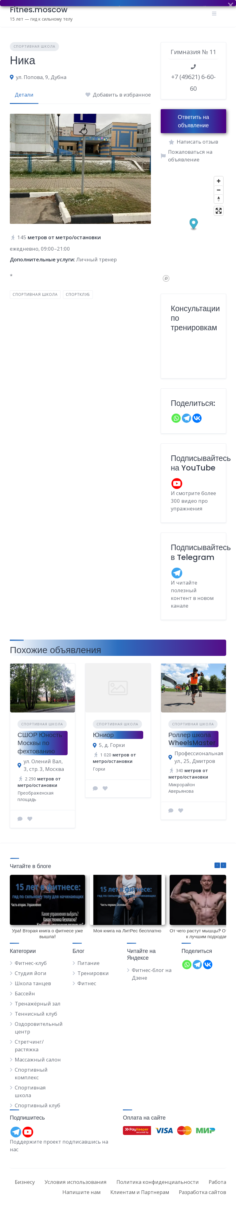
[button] (193, 224)
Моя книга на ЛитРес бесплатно (127, 930)
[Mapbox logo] (166, 278)
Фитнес (86, 983)
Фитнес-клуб (31, 962)
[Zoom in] (218, 181)
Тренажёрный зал (38, 1003)
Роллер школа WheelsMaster (192, 738)
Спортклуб (78, 294)
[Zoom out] (218, 189)
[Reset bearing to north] (218, 198)
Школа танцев (33, 983)
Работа (217, 1181)
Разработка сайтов (202, 1192)
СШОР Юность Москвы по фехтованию (40, 743)
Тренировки (93, 973)
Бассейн (25, 993)
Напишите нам (81, 1192)
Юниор (103, 734)
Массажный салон (38, 1059)
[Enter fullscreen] (218, 210)
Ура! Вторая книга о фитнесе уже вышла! (47, 933)
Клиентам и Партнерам (139, 1192)
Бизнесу (25, 1181)
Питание (88, 962)
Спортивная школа (34, 46)
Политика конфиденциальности (157, 1181)
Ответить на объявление (193, 121)
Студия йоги (30, 973)
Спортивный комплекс (31, 1073)
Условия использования (76, 1181)
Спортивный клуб (37, 1105)
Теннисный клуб (36, 1013)
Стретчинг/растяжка (29, 1045)
